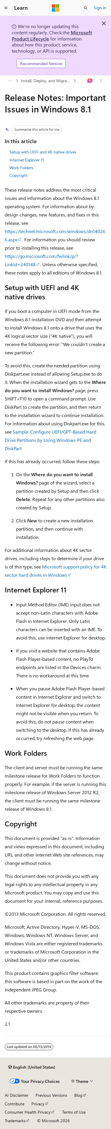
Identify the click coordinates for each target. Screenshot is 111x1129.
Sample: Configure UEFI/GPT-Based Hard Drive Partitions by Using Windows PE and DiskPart (50, 440)
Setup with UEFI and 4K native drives (42, 152)
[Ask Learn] (90, 80)
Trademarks (15, 1120)
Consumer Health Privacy (28, 1112)
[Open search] (85, 8)
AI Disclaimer (16, 1095)
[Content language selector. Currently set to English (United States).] (32, 1067)
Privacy (37, 1104)
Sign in (100, 7)
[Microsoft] (55, 8)
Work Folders (21, 167)
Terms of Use (74, 1112)
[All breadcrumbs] (10, 80)
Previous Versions (51, 1095)
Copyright (18, 175)
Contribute (14, 1104)
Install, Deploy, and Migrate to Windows (46, 80)
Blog (78, 1095)
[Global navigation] (6, 8)
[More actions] (101, 80)
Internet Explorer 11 (26, 160)
